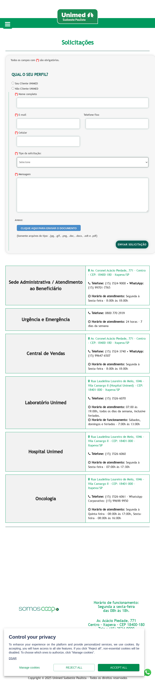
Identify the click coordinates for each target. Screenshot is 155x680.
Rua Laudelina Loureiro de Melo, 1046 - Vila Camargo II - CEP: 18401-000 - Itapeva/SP (116, 441)
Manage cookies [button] (29, 667)
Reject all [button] (74, 667)
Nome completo (26, 94)
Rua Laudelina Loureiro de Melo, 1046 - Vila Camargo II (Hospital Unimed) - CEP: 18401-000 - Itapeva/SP (116, 385)
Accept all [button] (118, 667)
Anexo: (19, 220)
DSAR (13, 658)
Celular (21, 132)
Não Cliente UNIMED (25, 88)
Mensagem (23, 174)
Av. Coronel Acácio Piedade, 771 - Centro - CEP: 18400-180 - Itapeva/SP (117, 272)
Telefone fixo (91, 114)
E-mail (20, 114)
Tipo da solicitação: (28, 153)
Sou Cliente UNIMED (25, 83)
